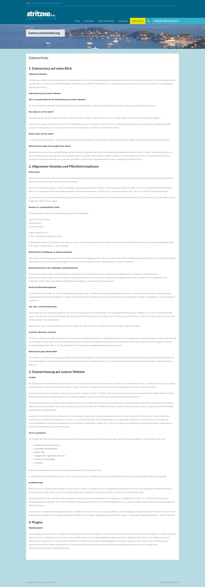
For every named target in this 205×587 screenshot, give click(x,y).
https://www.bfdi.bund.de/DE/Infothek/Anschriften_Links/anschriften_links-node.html (80, 281)
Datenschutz (137, 21)
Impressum (123, 21)
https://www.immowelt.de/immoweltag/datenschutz (49, 548)
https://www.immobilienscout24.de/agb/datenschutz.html (114, 545)
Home (77, 21)
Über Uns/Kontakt (106, 21)
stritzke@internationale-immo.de (48, 3)
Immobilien (89, 21)
